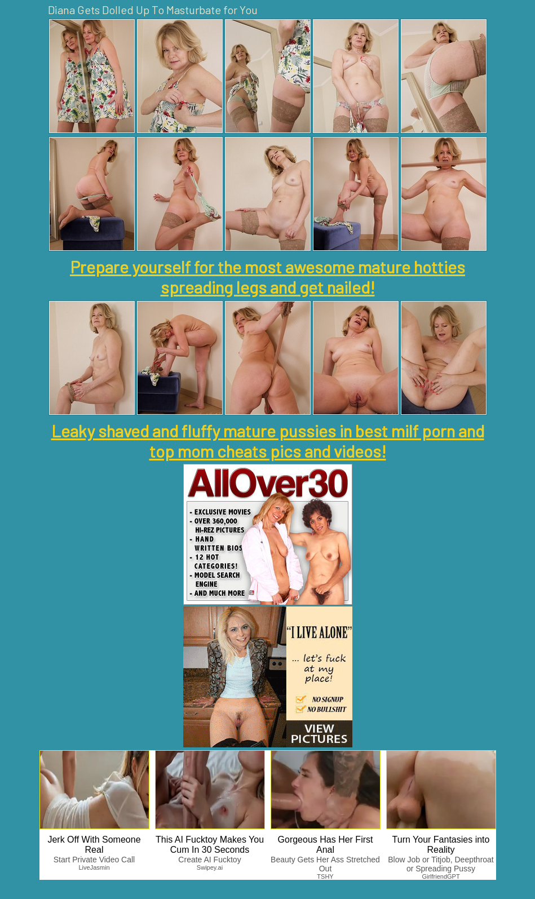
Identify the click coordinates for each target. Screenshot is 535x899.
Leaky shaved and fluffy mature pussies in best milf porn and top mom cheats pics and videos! (267, 440)
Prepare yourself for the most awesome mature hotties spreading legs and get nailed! (267, 276)
